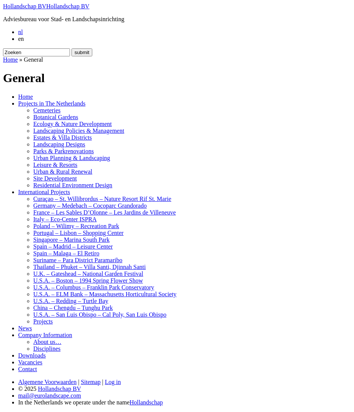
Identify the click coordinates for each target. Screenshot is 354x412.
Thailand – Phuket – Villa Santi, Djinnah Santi (89, 267)
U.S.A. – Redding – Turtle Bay (70, 301)
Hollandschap (146, 402)
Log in (113, 382)
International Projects (44, 192)
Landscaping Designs (59, 144)
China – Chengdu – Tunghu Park (73, 308)
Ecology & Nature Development (72, 124)
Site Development (55, 178)
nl (20, 32)
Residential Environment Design (72, 185)
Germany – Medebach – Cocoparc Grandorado (90, 205)
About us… (47, 342)
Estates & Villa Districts (62, 137)
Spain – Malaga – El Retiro (66, 253)
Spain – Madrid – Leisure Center (73, 246)
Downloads (32, 355)
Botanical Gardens (55, 117)
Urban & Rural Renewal (62, 171)
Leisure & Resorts (55, 165)
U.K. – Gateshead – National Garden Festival (88, 274)
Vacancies (30, 362)
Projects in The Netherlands (51, 103)
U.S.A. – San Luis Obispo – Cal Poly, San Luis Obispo (99, 314)
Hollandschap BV (24, 6)
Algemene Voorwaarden (47, 382)
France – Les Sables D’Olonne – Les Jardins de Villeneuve (104, 212)
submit (82, 52)
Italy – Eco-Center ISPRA (65, 219)
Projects (43, 321)
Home (10, 59)
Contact (27, 369)
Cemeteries (47, 110)
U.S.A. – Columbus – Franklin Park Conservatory (93, 287)
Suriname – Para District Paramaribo (78, 260)
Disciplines (47, 348)
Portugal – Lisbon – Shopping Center (78, 233)
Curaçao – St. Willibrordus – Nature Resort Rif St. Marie (102, 199)
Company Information (45, 335)
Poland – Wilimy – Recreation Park (76, 226)
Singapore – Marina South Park (71, 239)
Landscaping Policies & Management (78, 130)
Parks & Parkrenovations (63, 151)
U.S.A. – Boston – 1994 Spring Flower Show (88, 280)
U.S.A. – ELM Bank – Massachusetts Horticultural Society (105, 294)
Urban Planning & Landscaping (71, 158)
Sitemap (91, 382)
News (25, 328)
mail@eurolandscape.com (49, 395)
